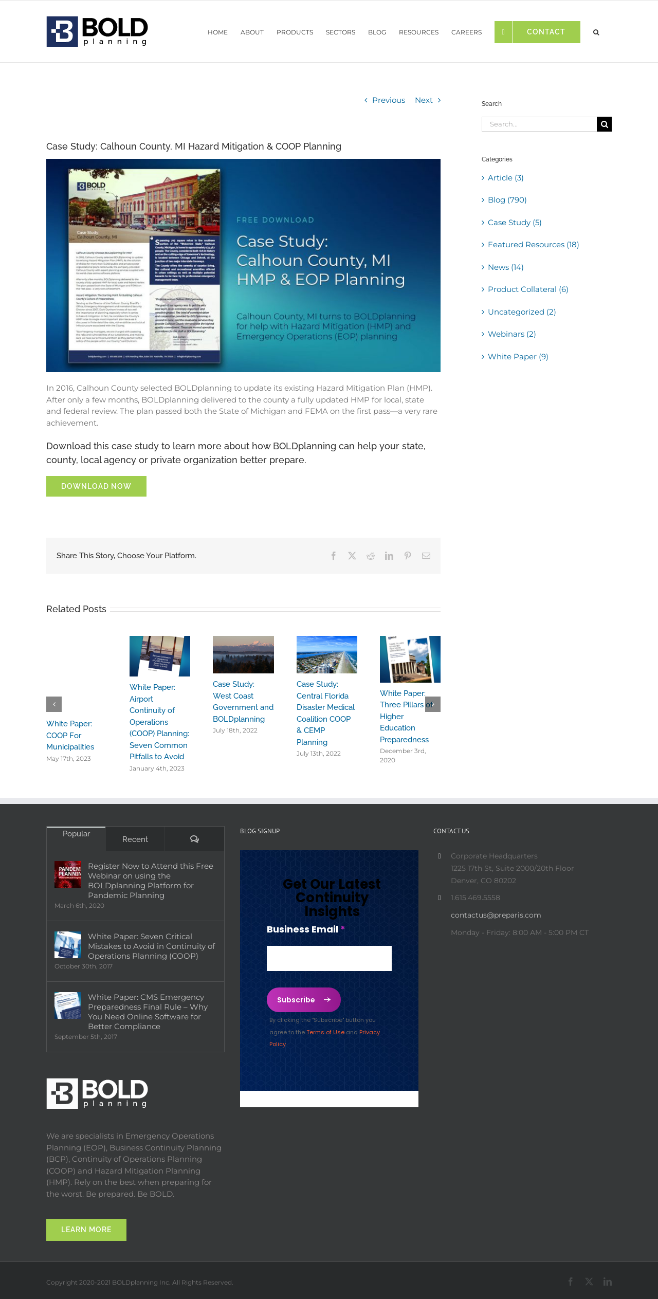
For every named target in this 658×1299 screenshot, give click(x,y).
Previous (388, 100)
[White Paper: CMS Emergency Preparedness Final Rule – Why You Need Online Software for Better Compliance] (67, 1005)
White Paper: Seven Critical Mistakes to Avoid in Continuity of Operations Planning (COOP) (151, 946)
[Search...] (539, 124)
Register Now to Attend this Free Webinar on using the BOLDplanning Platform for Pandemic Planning (150, 880)
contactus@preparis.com (496, 915)
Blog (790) (507, 200)
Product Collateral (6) (528, 289)
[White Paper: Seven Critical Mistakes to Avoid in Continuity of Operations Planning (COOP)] (67, 944)
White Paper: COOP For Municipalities (70, 735)
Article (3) (506, 177)
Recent (135, 839)
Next (424, 100)
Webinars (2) (512, 334)
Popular (76, 833)
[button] (596, 30)
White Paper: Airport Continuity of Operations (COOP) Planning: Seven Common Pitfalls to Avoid (159, 722)
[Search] (604, 124)
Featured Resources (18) (533, 244)
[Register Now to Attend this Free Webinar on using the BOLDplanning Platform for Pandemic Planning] (67, 874)
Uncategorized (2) (522, 312)
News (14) (506, 267)
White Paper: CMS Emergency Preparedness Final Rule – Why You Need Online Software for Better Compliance (148, 1011)
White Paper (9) (518, 356)
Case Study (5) (515, 222)
